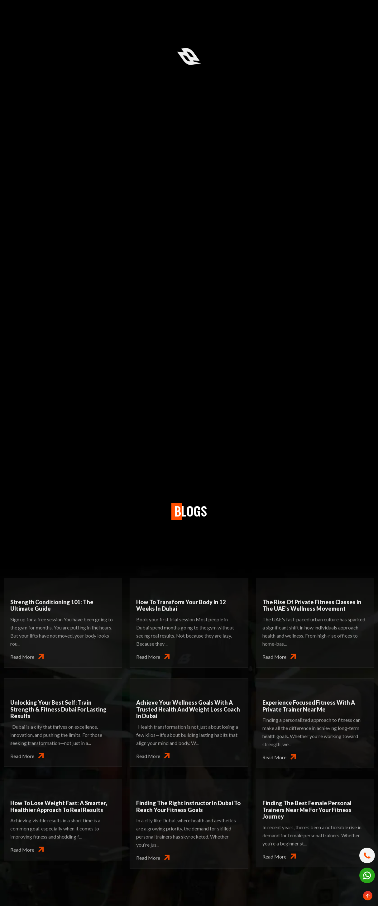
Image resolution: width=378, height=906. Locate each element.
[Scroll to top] (367, 895)
